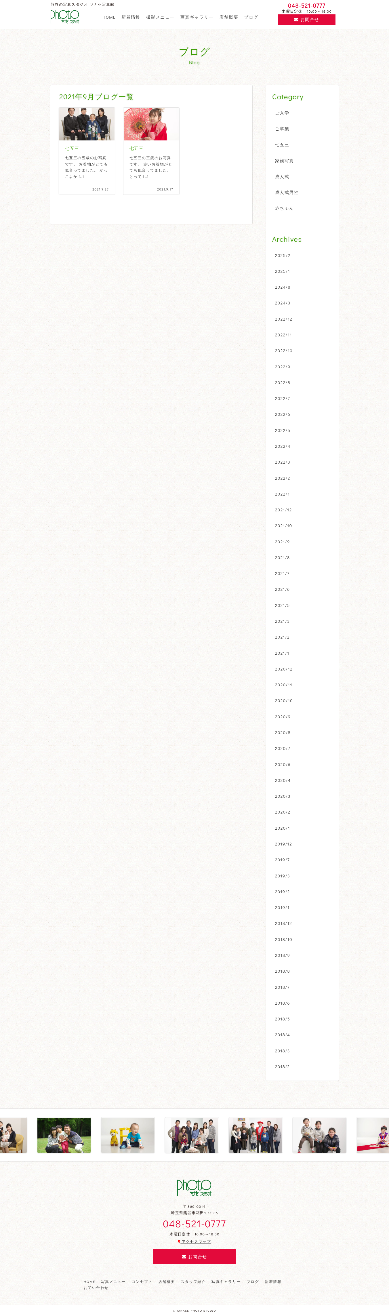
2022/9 (283, 367)
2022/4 (283, 446)
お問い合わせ (96, 1287)
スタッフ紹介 (193, 1281)
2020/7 (282, 748)
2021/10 (283, 525)
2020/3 (283, 796)
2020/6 (283, 764)
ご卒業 (282, 129)
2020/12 (284, 669)
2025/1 (282, 271)
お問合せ (306, 19)
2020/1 (282, 828)
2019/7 (282, 859)
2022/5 (283, 430)
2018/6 (282, 1003)
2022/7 (282, 398)
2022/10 (284, 350)
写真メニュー (113, 1281)
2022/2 (282, 478)
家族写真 (284, 160)
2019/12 (283, 844)
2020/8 (283, 732)
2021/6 (282, 589)
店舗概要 (228, 17)
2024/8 (283, 287)
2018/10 (283, 939)
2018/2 (282, 1066)
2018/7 (282, 987)
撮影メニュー (160, 17)
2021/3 (282, 621)
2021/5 (282, 605)
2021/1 (282, 653)
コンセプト (142, 1281)
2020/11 (283, 684)
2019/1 (282, 907)
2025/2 (283, 255)
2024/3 (283, 303)
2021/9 (282, 541)
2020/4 (283, 780)
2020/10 (284, 700)
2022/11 (283, 335)
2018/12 (283, 923)
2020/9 (283, 716)
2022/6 (282, 414)
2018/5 (282, 1019)
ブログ (251, 17)
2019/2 (282, 891)
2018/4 (282, 1034)
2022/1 (282, 494)
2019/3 (282, 876)
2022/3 (282, 462)
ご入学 (282, 113)
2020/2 (283, 812)
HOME (109, 17)
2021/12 (283, 510)
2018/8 (282, 971)
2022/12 (283, 319)
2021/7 (282, 573)
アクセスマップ (194, 1241)
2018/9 (282, 955)
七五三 (282, 144)
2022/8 (282, 382)
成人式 (282, 176)
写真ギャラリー (196, 17)
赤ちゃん (284, 208)
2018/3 (282, 1051)
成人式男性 (287, 192)
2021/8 (282, 557)
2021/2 (282, 637)
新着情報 (130, 17)
